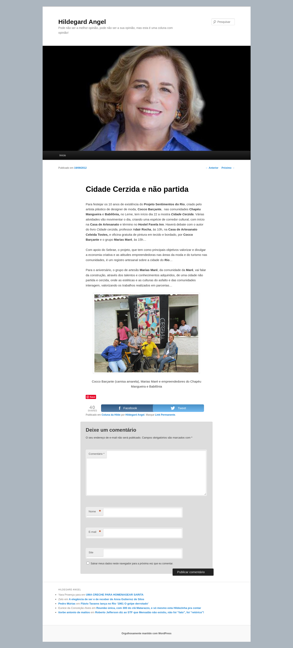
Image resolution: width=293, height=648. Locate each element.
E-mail (95, 532)
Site (91, 552)
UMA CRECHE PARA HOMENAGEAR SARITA (114, 594)
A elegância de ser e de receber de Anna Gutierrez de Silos (106, 599)
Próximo (228, 167)
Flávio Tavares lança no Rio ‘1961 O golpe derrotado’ (114, 603)
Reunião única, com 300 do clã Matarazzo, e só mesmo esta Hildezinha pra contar (148, 608)
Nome (95, 512)
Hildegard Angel (82, 21)
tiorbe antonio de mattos (74, 612)
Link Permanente (165, 414)
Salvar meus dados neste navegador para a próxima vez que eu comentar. (132, 563)
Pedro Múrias (66, 603)
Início (62, 155)
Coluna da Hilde (110, 414)
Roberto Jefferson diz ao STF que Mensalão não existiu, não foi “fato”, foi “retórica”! (149, 612)
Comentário (96, 453)
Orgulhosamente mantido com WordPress (147, 633)
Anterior (212, 167)
